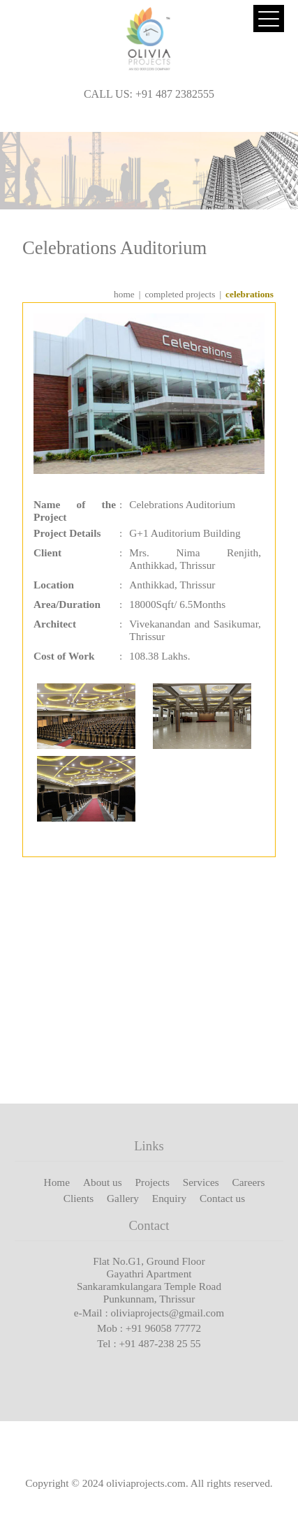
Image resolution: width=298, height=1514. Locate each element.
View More (241, 1059)
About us (102, 1182)
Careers (248, 1182)
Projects (152, 1182)
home (124, 294)
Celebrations (249, 294)
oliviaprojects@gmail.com (168, 1313)
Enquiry (169, 1198)
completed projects (179, 294)
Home (57, 1182)
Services (201, 1182)
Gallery (123, 1198)
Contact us (222, 1198)
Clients (79, 1198)
